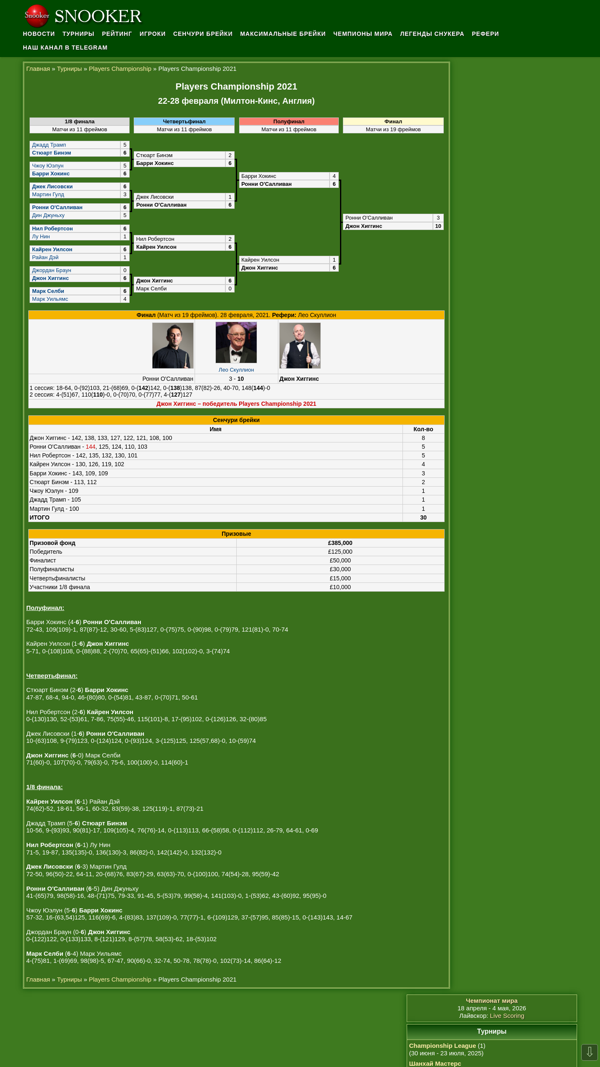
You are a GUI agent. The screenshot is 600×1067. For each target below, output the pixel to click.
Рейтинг (118, 33)
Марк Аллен (472, 749)
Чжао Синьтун (472, 664)
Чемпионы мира (366, 33)
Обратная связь (472, 584)
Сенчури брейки (205, 33)
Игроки (154, 33)
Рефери (489, 33)
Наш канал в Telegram (65, 47)
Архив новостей (472, 576)
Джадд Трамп (48, 144)
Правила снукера (474, 559)
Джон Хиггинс (471, 673)
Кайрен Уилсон (473, 648)
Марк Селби (469, 690)
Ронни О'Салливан (482, 732)
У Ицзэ (465, 715)
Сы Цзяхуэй (472, 757)
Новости (39, 33)
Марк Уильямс (50, 298)
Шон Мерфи (469, 698)
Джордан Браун (51, 269)
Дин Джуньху (48, 215)
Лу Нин (41, 235)
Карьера (461, 608)
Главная (38, 67)
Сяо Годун (466, 707)
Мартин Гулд (48, 193)
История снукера (473, 567)
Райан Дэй (45, 256)
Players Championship (120, 67)
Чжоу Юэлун (47, 165)
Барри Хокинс (475, 723)
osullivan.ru (355, 1042)
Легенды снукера (436, 33)
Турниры (79, 33)
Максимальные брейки (286, 33)
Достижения (466, 600)
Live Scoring (524, 81)
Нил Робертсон (474, 656)
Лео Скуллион (230, 368)
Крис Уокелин (475, 741)
